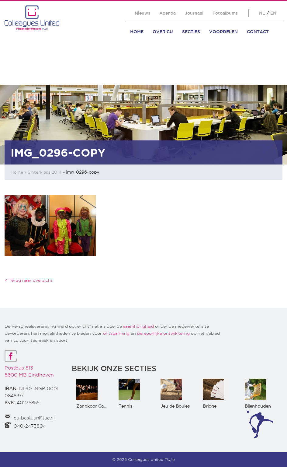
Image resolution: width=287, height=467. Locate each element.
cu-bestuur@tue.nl (34, 418)
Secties (191, 31)
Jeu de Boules (175, 406)
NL (262, 13)
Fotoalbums (225, 13)
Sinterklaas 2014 (44, 172)
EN (273, 13)
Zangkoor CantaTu (96, 406)
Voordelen (223, 31)
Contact (258, 31)
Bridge (209, 406)
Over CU (163, 31)
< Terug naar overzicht (29, 280)
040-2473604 (30, 426)
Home (137, 31)
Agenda (167, 13)
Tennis (125, 406)
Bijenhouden (258, 406)
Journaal (194, 13)
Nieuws (142, 13)
